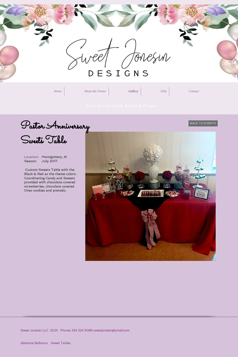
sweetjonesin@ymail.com (111, 330)
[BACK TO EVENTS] (203, 123)
